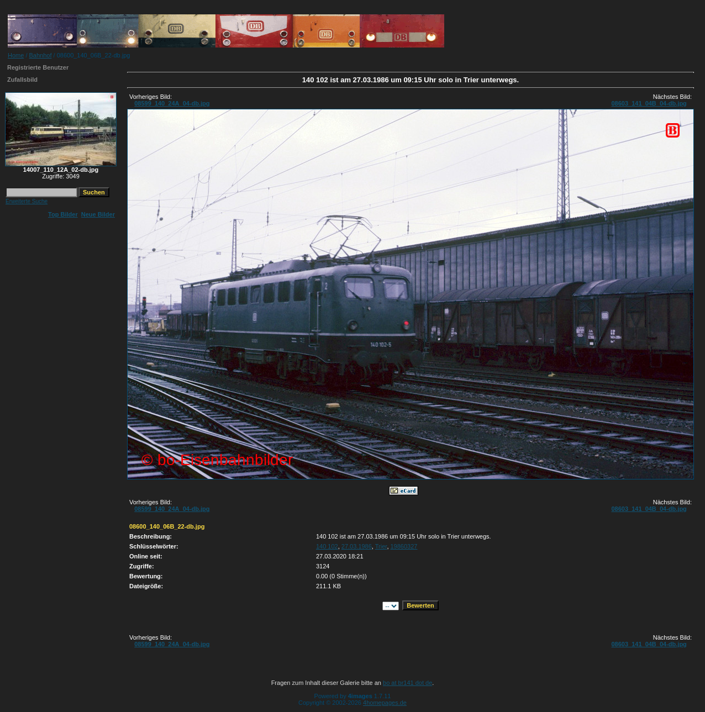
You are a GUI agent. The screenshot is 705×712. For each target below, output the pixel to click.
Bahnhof (40, 55)
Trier (381, 546)
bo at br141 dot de (407, 682)
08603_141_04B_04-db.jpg (648, 103)
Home (16, 55)
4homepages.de (385, 702)
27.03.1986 (356, 546)
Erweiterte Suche (27, 201)
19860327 (404, 546)
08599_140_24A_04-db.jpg (171, 103)
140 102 (327, 546)
